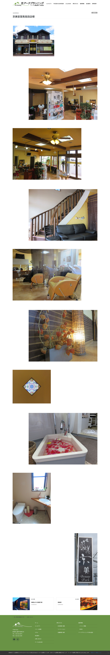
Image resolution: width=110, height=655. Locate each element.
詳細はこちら (98, 652)
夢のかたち (59, 623)
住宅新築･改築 (61, 626)
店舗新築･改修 (61, 632)
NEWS (81, 629)
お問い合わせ (30, 617)
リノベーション (61, 629)
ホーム (36, 623)
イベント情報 (83, 626)
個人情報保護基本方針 (19, 617)
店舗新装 (94, 12)
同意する (93, 652)
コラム (36, 632)
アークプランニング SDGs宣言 (85, 632)
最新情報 (80, 623)
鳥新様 (59, 602)
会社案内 (37, 635)
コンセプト (37, 626)
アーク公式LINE (38, 642)
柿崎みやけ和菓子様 (36, 602)
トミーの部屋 (38, 629)
